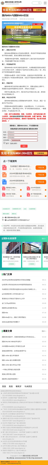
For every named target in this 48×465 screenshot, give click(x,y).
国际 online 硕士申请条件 (10, 355)
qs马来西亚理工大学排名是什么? (18, 220)
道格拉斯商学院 (18, 116)
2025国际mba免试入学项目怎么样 (13, 346)
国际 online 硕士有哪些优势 (11, 360)
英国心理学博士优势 (9, 374)
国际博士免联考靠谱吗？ (10, 379)
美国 (11, 386)
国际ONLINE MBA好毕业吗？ (12, 341)
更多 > (44, 238)
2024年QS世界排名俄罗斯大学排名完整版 (16, 280)
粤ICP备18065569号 (35, 458)
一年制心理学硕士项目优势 (11, 369)
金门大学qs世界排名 (9, 303)
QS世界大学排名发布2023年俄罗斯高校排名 (17, 284)
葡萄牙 (18, 386)
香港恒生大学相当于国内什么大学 (13, 298)
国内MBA (7, 67)
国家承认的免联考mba (9, 308)
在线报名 (11, 264)
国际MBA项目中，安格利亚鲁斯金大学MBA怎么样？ (19, 337)
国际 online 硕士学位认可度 (11, 365)
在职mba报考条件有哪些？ (11, 322)
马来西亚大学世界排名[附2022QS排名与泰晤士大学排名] (19, 289)
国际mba (5, 312)
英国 (4, 386)
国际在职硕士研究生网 (30, 456)
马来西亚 (28, 386)
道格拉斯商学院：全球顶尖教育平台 (14, 351)
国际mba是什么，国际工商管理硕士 (14, 317)
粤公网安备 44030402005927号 (17, 458)
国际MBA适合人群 (13, 217)
